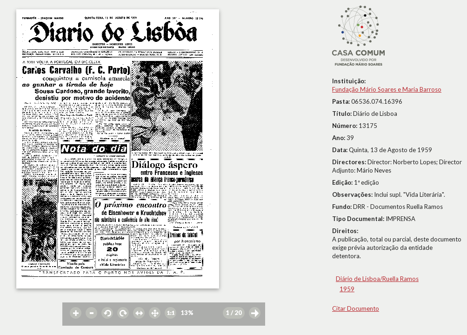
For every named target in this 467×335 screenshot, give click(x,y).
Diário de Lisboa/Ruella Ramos (377, 278)
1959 (347, 289)
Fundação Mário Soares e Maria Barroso (386, 89)
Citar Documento (355, 308)
